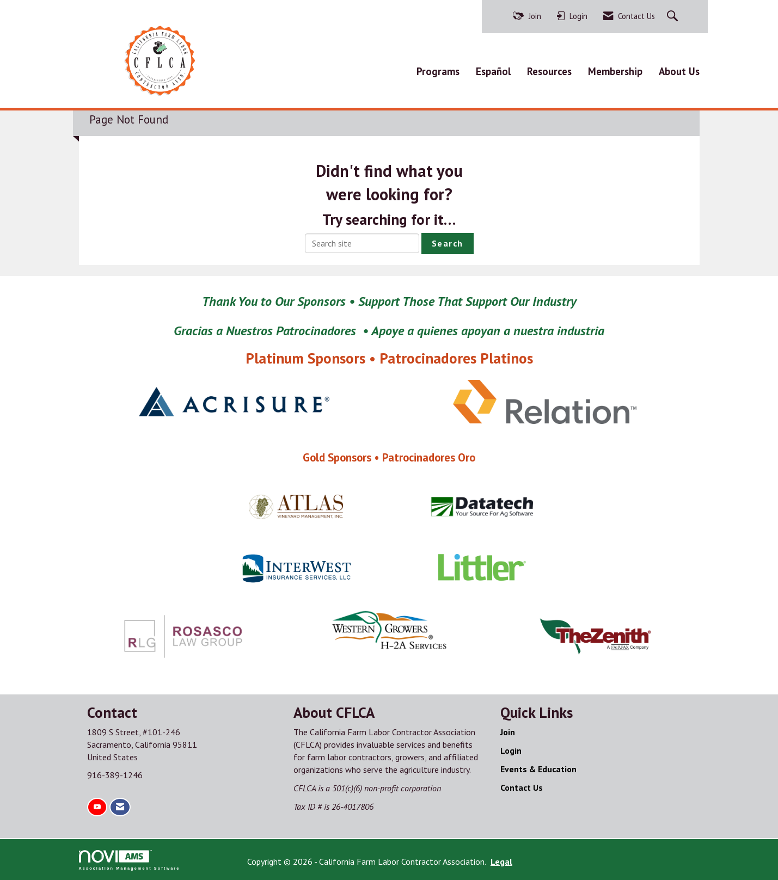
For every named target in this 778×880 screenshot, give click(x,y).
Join (507, 732)
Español (493, 71)
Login (511, 750)
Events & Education (538, 769)
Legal (501, 861)
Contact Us (521, 787)
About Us (679, 71)
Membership (615, 71)
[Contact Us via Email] (120, 807)
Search (447, 243)
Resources (549, 71)
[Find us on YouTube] (97, 807)
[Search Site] (674, 16)
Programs (438, 71)
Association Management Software (129, 860)
